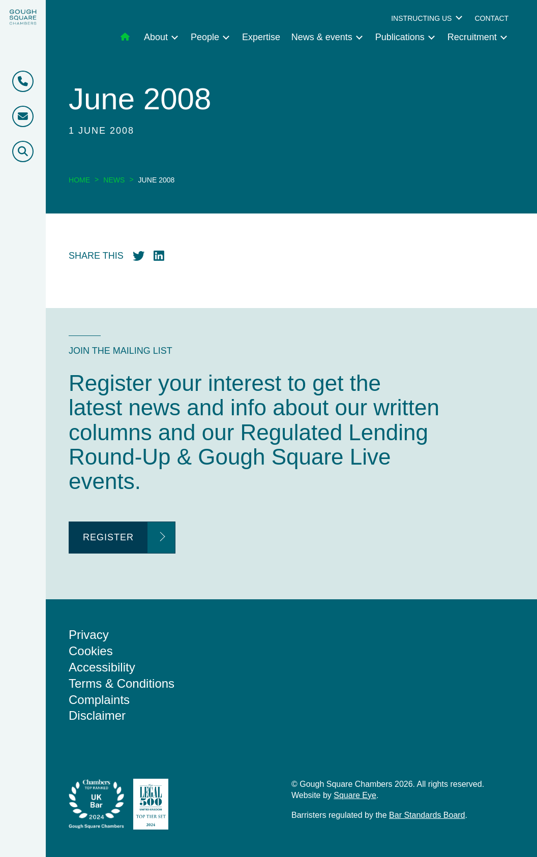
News (114, 180)
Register (108, 537)
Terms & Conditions (121, 683)
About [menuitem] (156, 37)
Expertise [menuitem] (261, 37)
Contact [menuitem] (491, 18)
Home (79, 180)
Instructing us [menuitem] (421, 18)
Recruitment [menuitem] (472, 37)
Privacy (89, 634)
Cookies (91, 651)
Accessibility (102, 667)
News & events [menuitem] (321, 37)
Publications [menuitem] (400, 37)
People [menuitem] (205, 37)
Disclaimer (97, 715)
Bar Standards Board (427, 815)
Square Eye (355, 795)
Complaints (99, 700)
